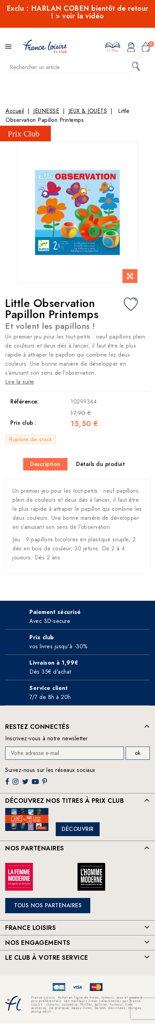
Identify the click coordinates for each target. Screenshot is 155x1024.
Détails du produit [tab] (100, 464)
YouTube (36, 784)
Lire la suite (19, 382)
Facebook (8, 784)
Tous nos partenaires (48, 905)
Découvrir (78, 829)
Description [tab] (45, 464)
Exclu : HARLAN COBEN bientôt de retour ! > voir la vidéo (78, 12)
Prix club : (23, 423)
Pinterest (45, 784)
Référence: (24, 402)
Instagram (16, 784)
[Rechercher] (68, 67)
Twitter (26, 784)
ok (137, 753)
